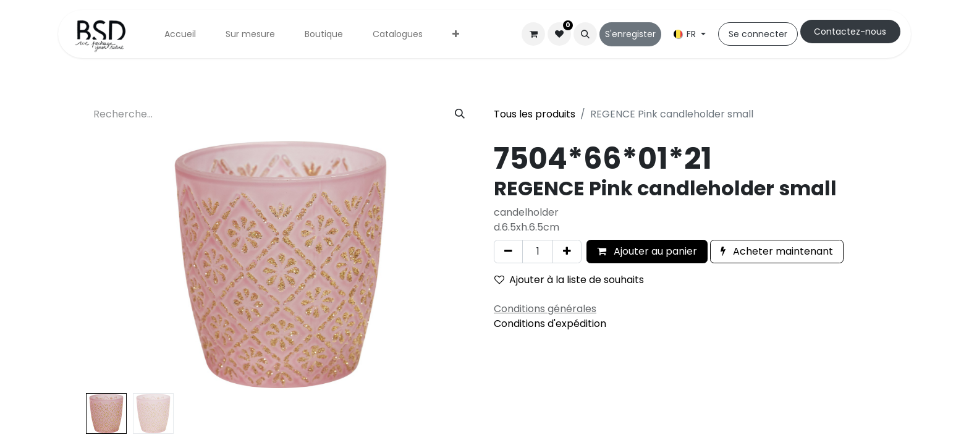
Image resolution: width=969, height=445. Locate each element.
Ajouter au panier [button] (647, 251)
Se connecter (758, 34)
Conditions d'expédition (550, 323)
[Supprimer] (508, 251)
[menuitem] (180, 34)
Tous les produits (534, 114)
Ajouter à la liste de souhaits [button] (569, 280)
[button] (585, 34)
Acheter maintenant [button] (777, 251)
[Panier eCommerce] (533, 34)
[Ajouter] (567, 251)
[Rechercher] (459, 114)
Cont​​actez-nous (850, 31)
